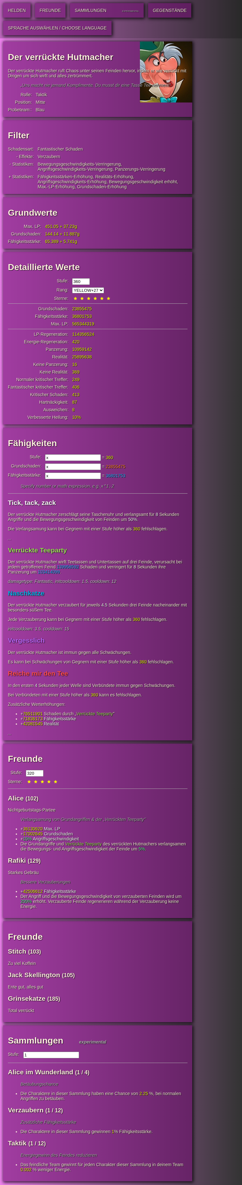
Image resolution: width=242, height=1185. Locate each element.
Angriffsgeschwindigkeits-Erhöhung (72, 181)
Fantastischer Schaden (60, 149)
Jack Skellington (34, 975)
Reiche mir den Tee (38, 674)
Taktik (41, 94)
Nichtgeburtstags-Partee (31, 810)
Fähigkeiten (32, 443)
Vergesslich (26, 641)
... (10, 538)
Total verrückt (21, 1011)
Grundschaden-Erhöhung (102, 186)
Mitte (40, 102)
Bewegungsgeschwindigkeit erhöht (143, 181)
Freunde (25, 759)
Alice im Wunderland (40, 1072)
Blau (40, 109)
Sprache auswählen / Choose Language (57, 27)
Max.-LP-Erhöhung (56, 186)
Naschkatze (26, 593)
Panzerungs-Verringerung (140, 169)
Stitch (17, 951)
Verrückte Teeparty (37, 550)
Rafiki (17, 861)
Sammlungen (35, 1041)
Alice (16, 798)
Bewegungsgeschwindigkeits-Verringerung (79, 164)
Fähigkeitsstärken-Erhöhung (65, 176)
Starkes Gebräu (23, 873)
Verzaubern (49, 156)
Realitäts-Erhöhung (114, 176)
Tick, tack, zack (32, 503)
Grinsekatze (26, 999)
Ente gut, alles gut (25, 987)
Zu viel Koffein (22, 963)
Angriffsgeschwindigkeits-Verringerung (75, 169)
